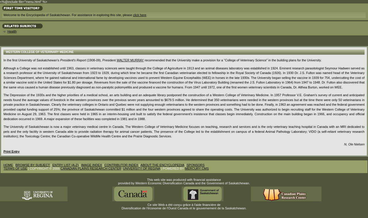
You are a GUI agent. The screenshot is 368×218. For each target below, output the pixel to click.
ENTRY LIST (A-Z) (65, 165)
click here (139, 15)
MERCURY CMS (197, 168)
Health (12, 31)
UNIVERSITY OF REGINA (141, 168)
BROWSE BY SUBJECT (33, 165)
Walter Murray (130, 60)
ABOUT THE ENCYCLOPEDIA (162, 165)
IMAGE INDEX (91, 165)
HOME (8, 165)
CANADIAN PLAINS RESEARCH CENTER (90, 168)
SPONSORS (195, 165)
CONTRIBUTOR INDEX (121, 165)
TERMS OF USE (15, 168)
